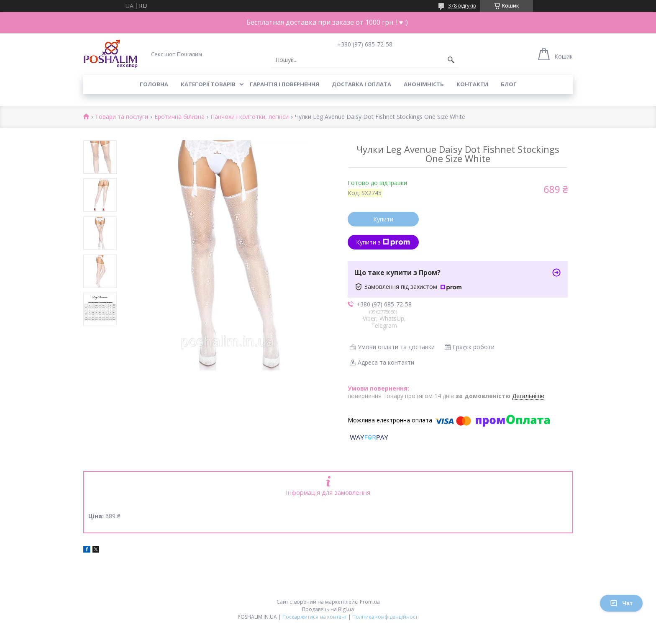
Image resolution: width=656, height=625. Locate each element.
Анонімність (424, 84)
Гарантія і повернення (284, 84)
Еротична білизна (179, 117)
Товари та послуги (121, 117)
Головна (154, 84)
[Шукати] (451, 60)
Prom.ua (370, 601)
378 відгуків (462, 5)
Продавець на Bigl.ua (328, 609)
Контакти (472, 84)
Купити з (383, 242)
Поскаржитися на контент (314, 616)
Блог (509, 84)
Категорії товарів (208, 84)
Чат (621, 603)
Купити (383, 219)
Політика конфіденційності (385, 616)
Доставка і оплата (361, 84)
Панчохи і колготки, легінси (249, 117)
